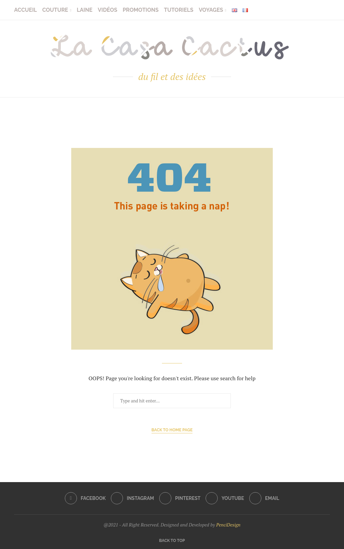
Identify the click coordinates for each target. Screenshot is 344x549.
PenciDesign (228, 524)
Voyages (211, 10)
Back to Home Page (172, 430)
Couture (55, 10)
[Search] (326, 10)
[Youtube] (225, 498)
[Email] (264, 498)
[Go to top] (172, 540)
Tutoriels (179, 10)
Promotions (141, 10)
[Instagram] (132, 498)
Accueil (25, 10)
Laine (85, 10)
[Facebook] (85, 498)
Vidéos (107, 10)
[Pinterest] (180, 498)
